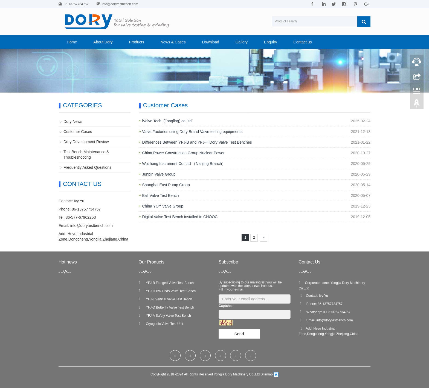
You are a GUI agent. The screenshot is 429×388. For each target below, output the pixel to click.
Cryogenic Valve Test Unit (161, 324)
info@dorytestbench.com (120, 4)
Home (72, 42)
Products (136, 42)
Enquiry (270, 42)
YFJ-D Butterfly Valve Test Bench (166, 307)
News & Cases (173, 42)
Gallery (242, 42)
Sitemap (267, 375)
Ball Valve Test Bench (160, 195)
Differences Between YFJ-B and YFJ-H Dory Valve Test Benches (197, 142)
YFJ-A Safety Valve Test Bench (165, 316)
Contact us (303, 42)
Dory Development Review (86, 142)
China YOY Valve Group (162, 206)
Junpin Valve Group (159, 174)
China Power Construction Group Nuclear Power (183, 153)
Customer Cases (77, 131)
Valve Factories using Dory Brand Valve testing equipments (192, 131)
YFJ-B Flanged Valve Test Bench (166, 283)
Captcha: (226, 306)
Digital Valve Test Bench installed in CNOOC (180, 217)
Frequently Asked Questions (87, 167)
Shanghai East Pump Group (166, 185)
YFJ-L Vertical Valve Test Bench (165, 299)
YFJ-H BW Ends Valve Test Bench (167, 291)
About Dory (102, 42)
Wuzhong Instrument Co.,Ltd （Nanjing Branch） (184, 163)
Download (210, 42)
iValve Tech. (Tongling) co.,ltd (167, 121)
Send (239, 333)
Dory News (72, 121)
